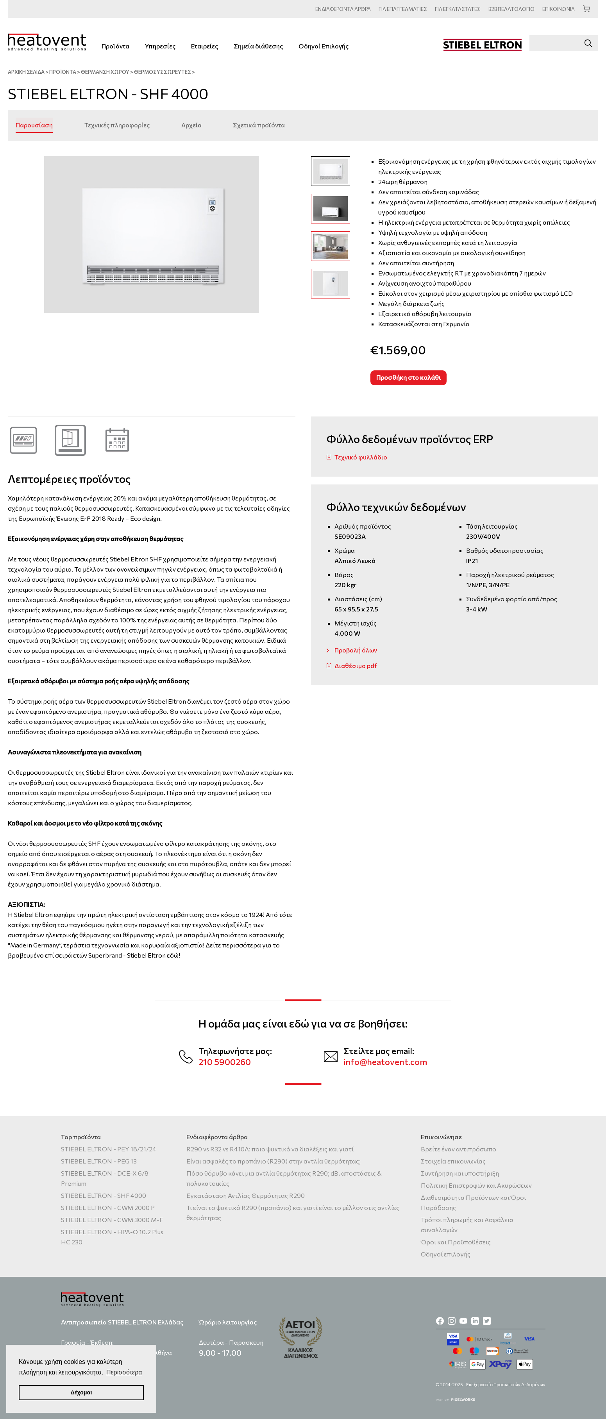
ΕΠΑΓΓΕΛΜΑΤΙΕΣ (401, 9)
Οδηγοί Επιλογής (324, 46)
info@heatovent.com (385, 1061)
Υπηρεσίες (160, 46)
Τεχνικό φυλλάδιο (360, 456)
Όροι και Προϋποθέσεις (456, 1242)
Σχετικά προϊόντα (258, 124)
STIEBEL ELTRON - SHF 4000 (103, 1195)
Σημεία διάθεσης (258, 46)
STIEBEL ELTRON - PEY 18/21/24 (108, 1149)
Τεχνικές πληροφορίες (116, 124)
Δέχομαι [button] (81, 1392)
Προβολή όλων (355, 649)
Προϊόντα (115, 46)
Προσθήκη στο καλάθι (408, 377)
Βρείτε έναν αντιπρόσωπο (458, 1149)
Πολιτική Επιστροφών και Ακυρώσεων (476, 1185)
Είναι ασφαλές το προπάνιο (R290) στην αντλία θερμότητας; (273, 1161)
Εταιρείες (204, 46)
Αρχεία (191, 124)
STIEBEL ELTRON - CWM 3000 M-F (112, 1219)
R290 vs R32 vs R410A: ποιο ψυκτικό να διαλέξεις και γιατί (270, 1149)
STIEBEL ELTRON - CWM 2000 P (108, 1207)
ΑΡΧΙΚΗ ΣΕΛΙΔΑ (26, 72)
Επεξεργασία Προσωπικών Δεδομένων (505, 1384)
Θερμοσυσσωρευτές (162, 72)
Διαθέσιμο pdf (355, 665)
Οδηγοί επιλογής (445, 1254)
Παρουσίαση (34, 124)
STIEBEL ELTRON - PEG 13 (99, 1161)
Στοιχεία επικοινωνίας (453, 1161)
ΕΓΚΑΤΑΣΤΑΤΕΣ (457, 9)
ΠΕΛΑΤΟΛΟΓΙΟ (511, 9)
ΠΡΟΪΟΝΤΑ (62, 72)
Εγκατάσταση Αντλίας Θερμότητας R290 (245, 1195)
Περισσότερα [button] (124, 1372)
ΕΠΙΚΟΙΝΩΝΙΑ (558, 9)
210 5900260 (224, 1061)
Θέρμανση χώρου (105, 72)
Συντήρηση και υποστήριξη (460, 1173)
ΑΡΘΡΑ (341, 9)
